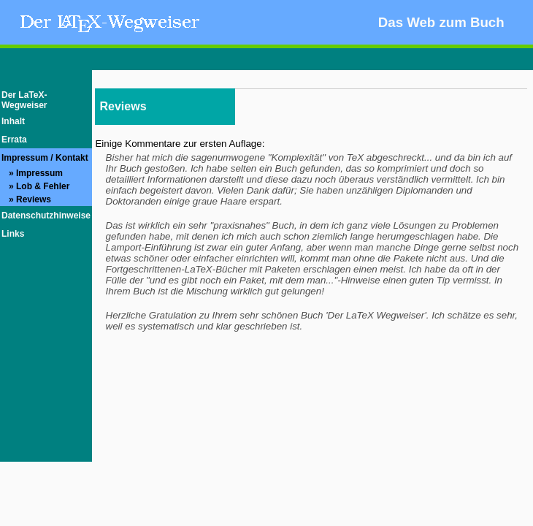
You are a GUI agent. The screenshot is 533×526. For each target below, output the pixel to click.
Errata (14, 139)
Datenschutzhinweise (46, 215)
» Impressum (32, 173)
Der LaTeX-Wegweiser (24, 100)
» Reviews (26, 199)
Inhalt (13, 121)
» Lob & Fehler (35, 186)
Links (12, 234)
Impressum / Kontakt (44, 158)
